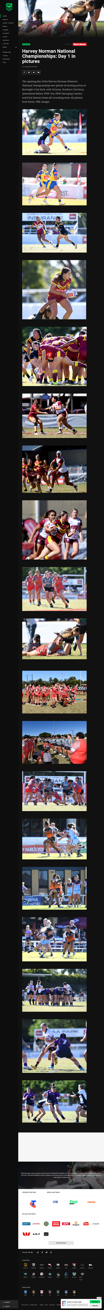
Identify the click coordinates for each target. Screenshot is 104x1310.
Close (99, 1297)
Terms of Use (24, 1305)
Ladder (5, 30)
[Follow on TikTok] (38, 1252)
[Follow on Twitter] (46, 1252)
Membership (7, 52)
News (5, 16)
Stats (5, 37)
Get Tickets (95, 1301)
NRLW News (26, 44)
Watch (5, 19)
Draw (5, 26)
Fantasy (6, 40)
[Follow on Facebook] (42, 1252)
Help (46, 1305)
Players (6, 33)
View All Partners (61, 1243)
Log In (6, 1306)
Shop (4, 62)
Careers (42, 1305)
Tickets (5, 55)
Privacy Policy (33, 1305)
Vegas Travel (8, 23)
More (10, 47)
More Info (95, 1305)
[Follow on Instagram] (51, 1252)
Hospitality (6, 59)
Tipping (6, 43)
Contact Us (52, 1305)
